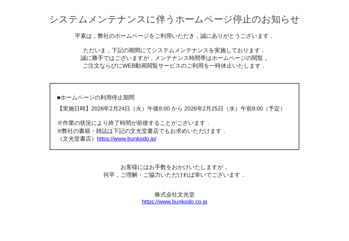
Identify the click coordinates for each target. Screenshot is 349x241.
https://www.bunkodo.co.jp (174, 201)
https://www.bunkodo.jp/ (126, 139)
